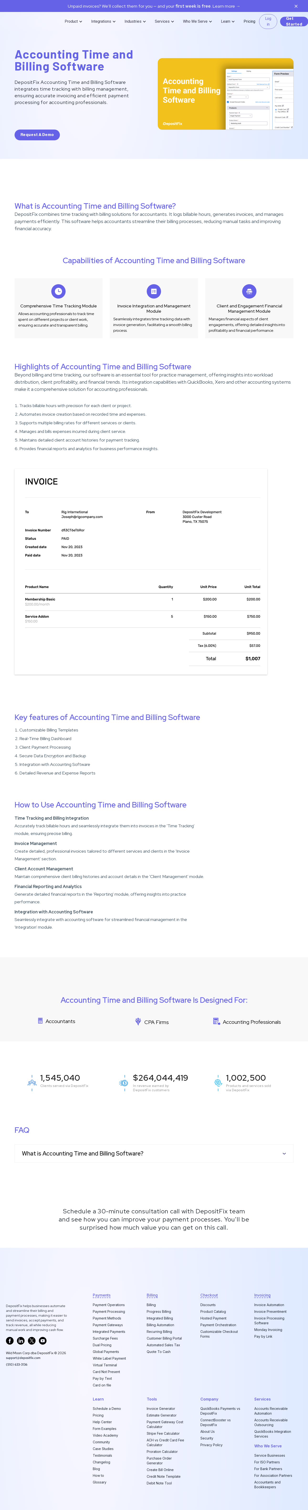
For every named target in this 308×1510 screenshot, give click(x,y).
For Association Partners (273, 1475)
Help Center (102, 1422)
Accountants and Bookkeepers (267, 1484)
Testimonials (102, 1455)
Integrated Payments (109, 1332)
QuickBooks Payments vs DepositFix (220, 1410)
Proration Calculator (162, 1452)
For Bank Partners (268, 1469)
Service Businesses (269, 1455)
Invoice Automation (269, 1305)
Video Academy (105, 1435)
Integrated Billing (160, 1318)
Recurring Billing (159, 1332)
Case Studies (103, 1449)
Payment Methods (107, 1318)
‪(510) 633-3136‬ (16, 1364)
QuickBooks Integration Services (272, 1433)
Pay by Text (102, 1378)
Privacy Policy (211, 1445)
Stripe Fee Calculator (163, 1433)
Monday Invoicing (268, 1330)
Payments (101, 1295)
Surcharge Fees (105, 1338)
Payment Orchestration (218, 1325)
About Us (207, 1431)
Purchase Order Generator (159, 1460)
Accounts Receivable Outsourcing (271, 1422)
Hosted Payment (213, 1318)
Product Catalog (213, 1311)
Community (101, 1442)
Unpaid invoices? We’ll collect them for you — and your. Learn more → (154, 6)
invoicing (262, 1295)
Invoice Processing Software (269, 1320)
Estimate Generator (162, 1415)
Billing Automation (160, 1325)
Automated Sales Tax (163, 1345)
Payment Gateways (108, 1325)
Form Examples (104, 1429)
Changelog (101, 1462)
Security (206, 1438)
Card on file (102, 1385)
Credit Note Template (164, 1476)
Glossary (99, 1482)
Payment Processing (109, 1311)
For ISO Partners (267, 1462)
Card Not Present (106, 1372)
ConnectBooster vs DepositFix (215, 1422)
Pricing (249, 21)
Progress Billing (159, 1311)
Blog (96, 1469)
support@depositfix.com (23, 1358)
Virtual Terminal (105, 1365)
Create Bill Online (160, 1470)
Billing (151, 1305)
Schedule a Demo (107, 1408)
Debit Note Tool (159, 1483)
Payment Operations (109, 1305)
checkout (209, 1295)
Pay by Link (263, 1336)
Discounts (208, 1305)
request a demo (37, 135)
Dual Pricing (102, 1345)
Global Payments (106, 1352)
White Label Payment (109, 1358)
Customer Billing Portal (164, 1338)
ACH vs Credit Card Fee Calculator (165, 1442)
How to (98, 1475)
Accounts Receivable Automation (271, 1410)
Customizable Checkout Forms (219, 1334)
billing (152, 1295)
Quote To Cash (159, 1352)
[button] (74, 21)
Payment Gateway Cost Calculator (165, 1424)
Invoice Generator (161, 1408)
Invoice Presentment (270, 1311)
